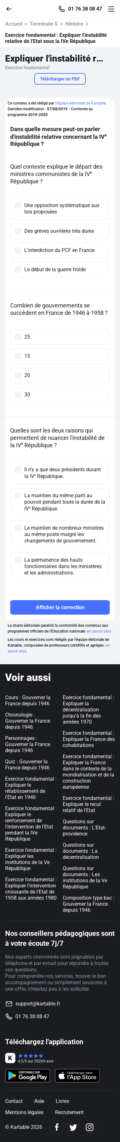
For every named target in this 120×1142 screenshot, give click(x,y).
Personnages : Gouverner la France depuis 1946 (27, 744)
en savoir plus (99, 631)
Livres (62, 1101)
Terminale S (44, 24)
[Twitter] (73, 1127)
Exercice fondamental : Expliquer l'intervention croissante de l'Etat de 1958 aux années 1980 (31, 889)
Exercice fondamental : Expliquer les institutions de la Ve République (31, 859)
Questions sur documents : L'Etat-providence (84, 828)
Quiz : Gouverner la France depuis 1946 (27, 765)
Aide (39, 1101)
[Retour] (11, 8)
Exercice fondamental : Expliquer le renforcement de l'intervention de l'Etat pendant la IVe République (31, 823)
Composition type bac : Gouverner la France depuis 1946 (89, 904)
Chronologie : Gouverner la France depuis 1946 (27, 721)
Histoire (74, 24)
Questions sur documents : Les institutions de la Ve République (85, 877)
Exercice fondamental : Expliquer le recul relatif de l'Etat (88, 804)
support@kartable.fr (37, 1004)
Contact (14, 1101)
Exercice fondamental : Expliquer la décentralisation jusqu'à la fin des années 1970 (88, 709)
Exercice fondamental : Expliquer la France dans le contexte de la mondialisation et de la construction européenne (88, 771)
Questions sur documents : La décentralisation (81, 851)
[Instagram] (89, 1127)
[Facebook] (57, 1127)
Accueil (13, 24)
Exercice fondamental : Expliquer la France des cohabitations (89, 739)
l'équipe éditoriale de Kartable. (81, 103)
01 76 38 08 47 (85, 9)
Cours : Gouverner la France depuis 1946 (28, 700)
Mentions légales (24, 1112)
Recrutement (69, 1112)
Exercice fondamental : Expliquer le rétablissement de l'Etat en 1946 (31, 788)
